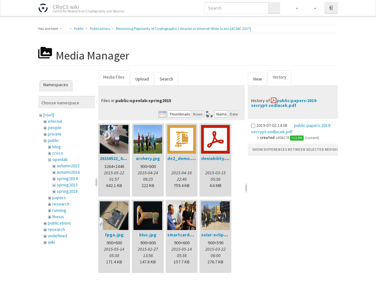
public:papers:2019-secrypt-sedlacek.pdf (284, 103)
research (60, 204)
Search (166, 79)
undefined (57, 236)
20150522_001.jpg (118, 158)
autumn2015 (68, 166)
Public (79, 28)
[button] (294, 8)
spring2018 (67, 191)
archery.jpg (148, 158)
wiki (51, 242)
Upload (142, 79)
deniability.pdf (217, 158)
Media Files (114, 77)
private (54, 134)
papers (59, 197)
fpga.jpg (114, 235)
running (59, 210)
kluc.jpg (147, 235)
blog (56, 147)
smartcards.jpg (183, 235)
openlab (60, 159)
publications (59, 223)
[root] (48, 115)
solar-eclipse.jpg (219, 235)
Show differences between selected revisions (298, 149)
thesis (58, 216)
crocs (57, 153)
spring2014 (67, 178)
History (279, 77)
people (54, 127)
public (53, 140)
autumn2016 (68, 172)
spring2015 (67, 185)
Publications (100, 28)
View (257, 79)
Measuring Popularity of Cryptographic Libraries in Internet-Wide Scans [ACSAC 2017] (183, 28)
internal (55, 121)
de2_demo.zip (182, 158)
